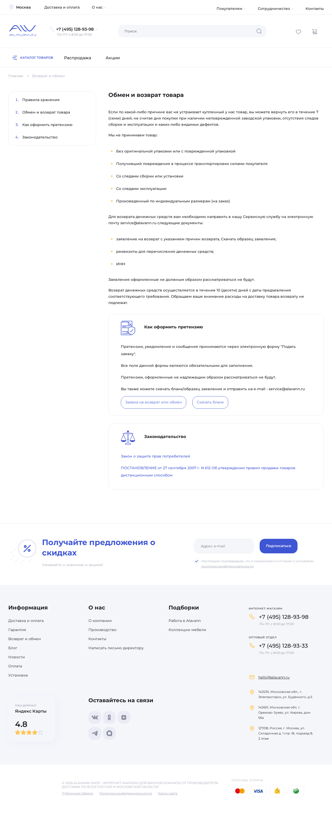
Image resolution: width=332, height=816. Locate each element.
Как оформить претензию (47, 124)
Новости (16, 657)
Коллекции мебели (187, 629)
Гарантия (17, 629)
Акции (113, 57)
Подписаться (278, 545)
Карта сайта (167, 793)
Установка (18, 675)
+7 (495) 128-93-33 (283, 645)
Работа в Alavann (185, 620)
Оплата (15, 666)
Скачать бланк (210, 402)
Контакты (315, 8)
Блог (12, 648)
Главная (15, 76)
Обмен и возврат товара (46, 112)
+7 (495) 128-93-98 (284, 617)
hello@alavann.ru (273, 677)
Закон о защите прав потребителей (155, 456)
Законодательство (40, 137)
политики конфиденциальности (227, 566)
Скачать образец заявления (248, 239)
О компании (100, 620)
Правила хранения (41, 99)
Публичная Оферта (77, 793)
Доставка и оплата (62, 7)
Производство (102, 629)
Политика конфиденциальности (125, 793)
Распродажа (77, 57)
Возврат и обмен (24, 638)
